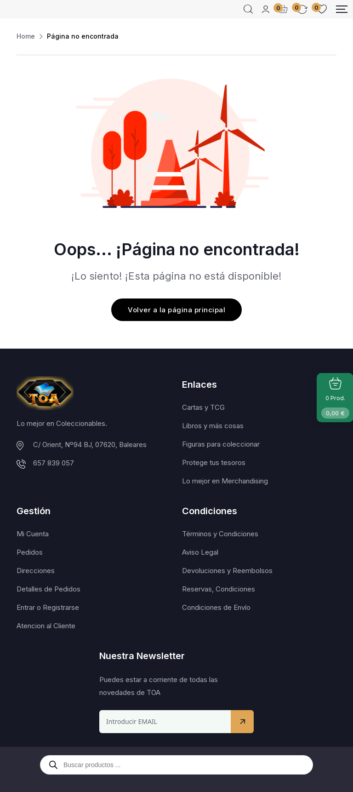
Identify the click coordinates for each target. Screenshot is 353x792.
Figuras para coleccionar (221, 444)
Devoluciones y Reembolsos (227, 570)
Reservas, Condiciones (218, 589)
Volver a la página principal (176, 309)
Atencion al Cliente (46, 625)
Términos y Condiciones (220, 533)
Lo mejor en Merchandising (225, 480)
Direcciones (36, 570)
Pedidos (30, 552)
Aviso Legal (200, 552)
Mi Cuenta (33, 533)
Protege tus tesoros (213, 462)
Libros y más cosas (213, 425)
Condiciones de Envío (216, 607)
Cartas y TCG (203, 407)
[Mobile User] (265, 9)
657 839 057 (53, 463)
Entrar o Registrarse (48, 607)
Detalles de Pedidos (48, 589)
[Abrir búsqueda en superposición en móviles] (176, 765)
